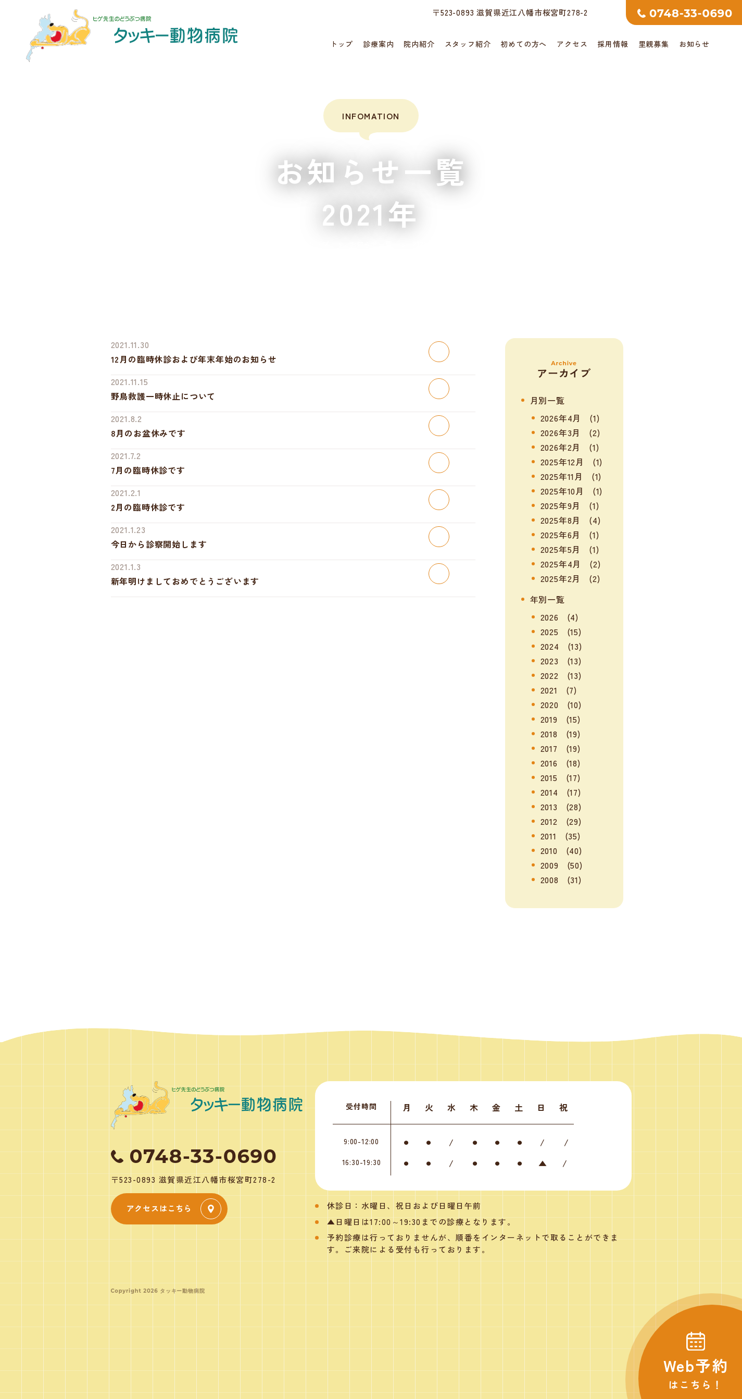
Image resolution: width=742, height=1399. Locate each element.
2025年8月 (560, 520)
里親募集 (653, 44)
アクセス (572, 44)
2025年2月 (560, 578)
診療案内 (378, 44)
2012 (549, 821)
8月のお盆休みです (148, 433)
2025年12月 (562, 461)
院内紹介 (419, 44)
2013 (549, 806)
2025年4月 (561, 564)
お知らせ (694, 44)
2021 (549, 690)
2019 (549, 719)
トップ (341, 44)
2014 (549, 792)
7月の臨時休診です (148, 470)
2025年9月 (560, 505)
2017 (549, 748)
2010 (549, 850)
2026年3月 (560, 432)
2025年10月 (562, 491)
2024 (549, 646)
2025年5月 (560, 549)
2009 (549, 865)
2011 (548, 836)
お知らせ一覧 (371, 244)
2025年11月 (561, 476)
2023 (549, 660)
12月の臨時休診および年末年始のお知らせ (194, 359)
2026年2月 (560, 447)
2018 (549, 733)
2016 (549, 763)
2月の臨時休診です (148, 507)
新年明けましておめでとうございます (185, 581)
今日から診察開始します (159, 544)
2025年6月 (560, 534)
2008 (549, 879)
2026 (549, 617)
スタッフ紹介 (468, 44)
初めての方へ (523, 44)
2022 (549, 675)
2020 (549, 704)
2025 (549, 631)
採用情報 (612, 44)
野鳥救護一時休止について (163, 396)
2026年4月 (561, 418)
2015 (549, 777)
